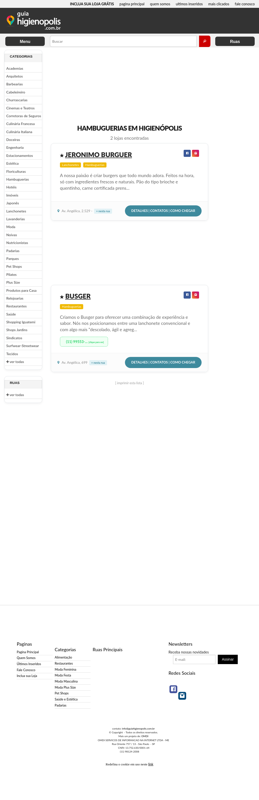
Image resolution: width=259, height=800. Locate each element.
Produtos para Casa (21, 290)
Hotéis (11, 187)
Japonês (12, 203)
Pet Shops (14, 266)
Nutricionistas (17, 242)
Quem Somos (26, 658)
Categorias (21, 56)
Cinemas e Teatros (20, 108)
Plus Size (13, 282)
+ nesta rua (103, 211)
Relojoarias (15, 298)
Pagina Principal (28, 652)
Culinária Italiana (19, 132)
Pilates (11, 274)
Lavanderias (15, 219)
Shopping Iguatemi (20, 322)
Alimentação (63, 657)
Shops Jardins (16, 330)
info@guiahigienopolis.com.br (138, 728)
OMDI (144, 736)
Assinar (228, 659)
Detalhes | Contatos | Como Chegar (163, 211)
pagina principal (131, 4)
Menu (25, 41)
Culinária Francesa (20, 124)
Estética (12, 163)
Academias (14, 68)
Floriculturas (16, 171)
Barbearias (14, 84)
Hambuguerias (17, 179)
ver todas (15, 361)
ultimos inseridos (189, 4)
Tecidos (12, 354)
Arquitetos (14, 76)
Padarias (12, 251)
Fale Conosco (26, 670)
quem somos (160, 4)
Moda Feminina (65, 669)
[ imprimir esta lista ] (129, 383)
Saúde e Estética (66, 699)
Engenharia (15, 147)
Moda (10, 227)
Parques (12, 258)
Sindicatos (14, 338)
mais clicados (218, 4)
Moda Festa (63, 675)
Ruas (235, 41)
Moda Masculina (66, 681)
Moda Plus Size (65, 687)
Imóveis (12, 195)
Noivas (11, 235)
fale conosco (245, 4)
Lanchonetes (16, 211)
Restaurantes (16, 306)
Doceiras (13, 139)
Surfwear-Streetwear (22, 346)
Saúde (11, 314)
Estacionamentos (19, 155)
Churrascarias (17, 100)
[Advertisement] (232, 125)
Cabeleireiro (15, 92)
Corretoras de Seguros (23, 116)
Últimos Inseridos (29, 664)
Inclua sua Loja (27, 676)
